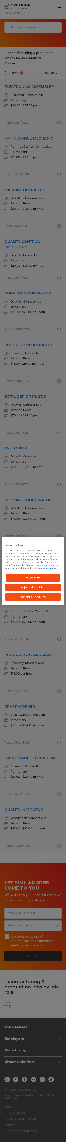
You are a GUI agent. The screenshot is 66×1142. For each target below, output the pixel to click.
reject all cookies (33, 587)
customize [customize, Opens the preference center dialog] (33, 577)
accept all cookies (33, 597)
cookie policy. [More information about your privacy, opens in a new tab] (50, 568)
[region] (33, 571)
